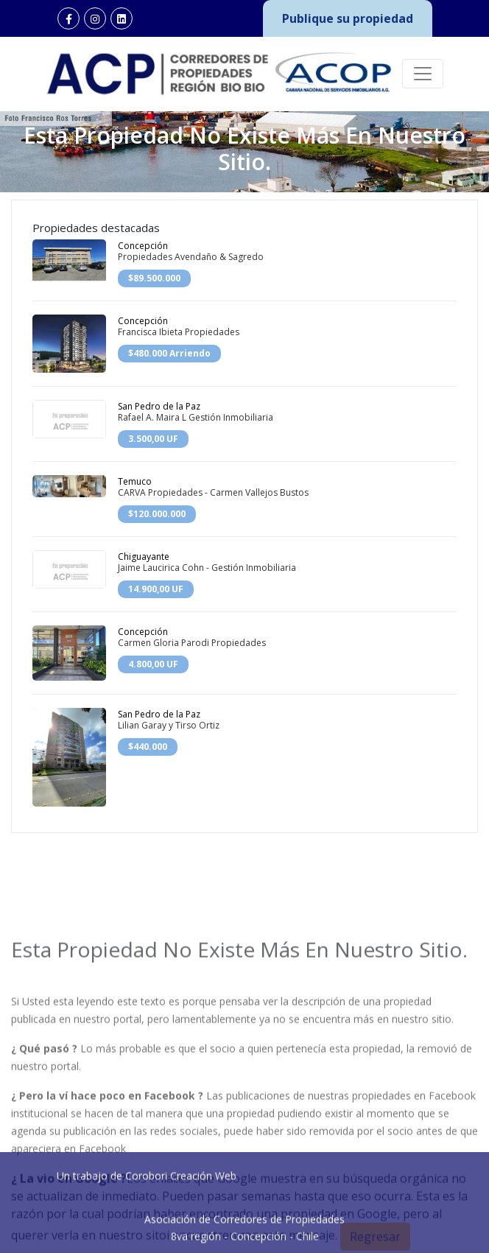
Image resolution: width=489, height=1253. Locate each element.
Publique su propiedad (347, 18)
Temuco (135, 481)
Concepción (143, 245)
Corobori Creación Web (180, 1211)
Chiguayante (143, 556)
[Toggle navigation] (422, 73)
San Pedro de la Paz (159, 406)
